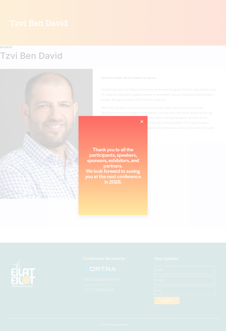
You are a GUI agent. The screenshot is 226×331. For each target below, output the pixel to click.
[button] (142, 121)
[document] (113, 165)
